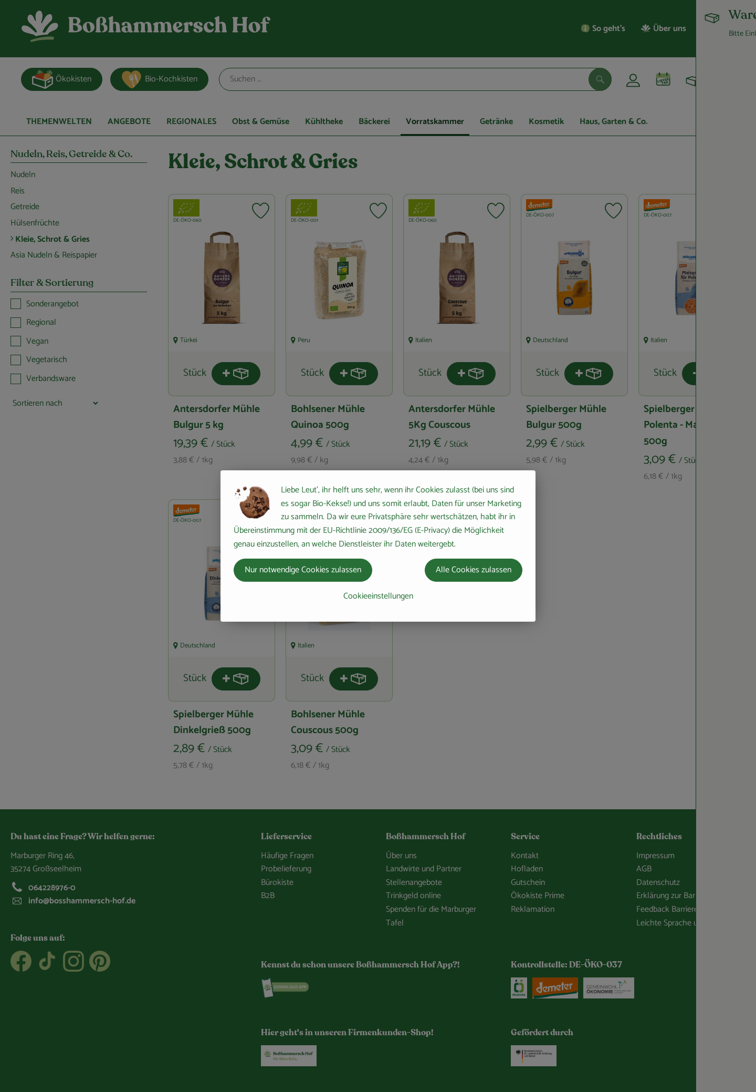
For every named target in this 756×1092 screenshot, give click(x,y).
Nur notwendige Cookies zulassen (303, 570)
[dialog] (378, 546)
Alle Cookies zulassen (473, 570)
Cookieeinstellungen (378, 596)
